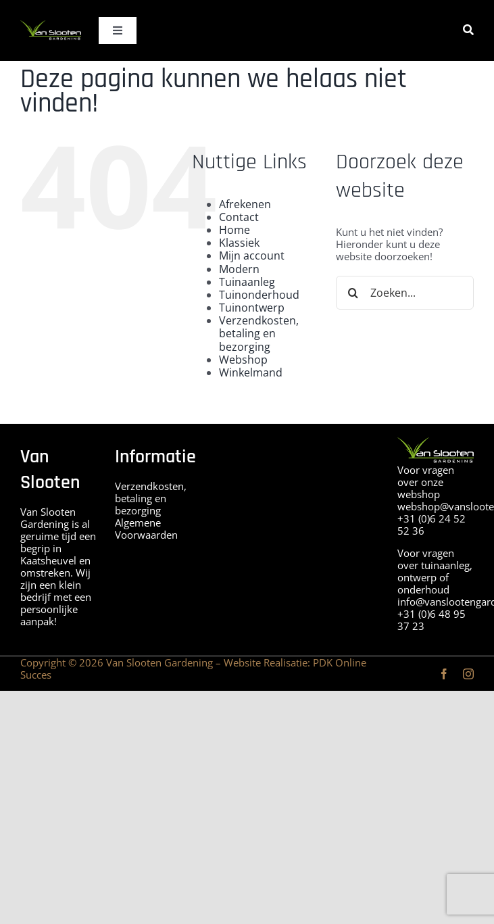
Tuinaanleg (247, 281)
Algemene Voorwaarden (146, 528)
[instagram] (468, 673)
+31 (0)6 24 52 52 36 (431, 524)
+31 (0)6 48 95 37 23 (431, 620)
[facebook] (444, 673)
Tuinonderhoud (259, 294)
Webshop (243, 359)
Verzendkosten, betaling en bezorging (259, 333)
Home (234, 229)
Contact (239, 217)
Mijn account (252, 255)
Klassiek (239, 242)
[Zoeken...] (405, 293)
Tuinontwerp (252, 307)
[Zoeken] (468, 30)
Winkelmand (250, 372)
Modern (239, 269)
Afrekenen (245, 204)
